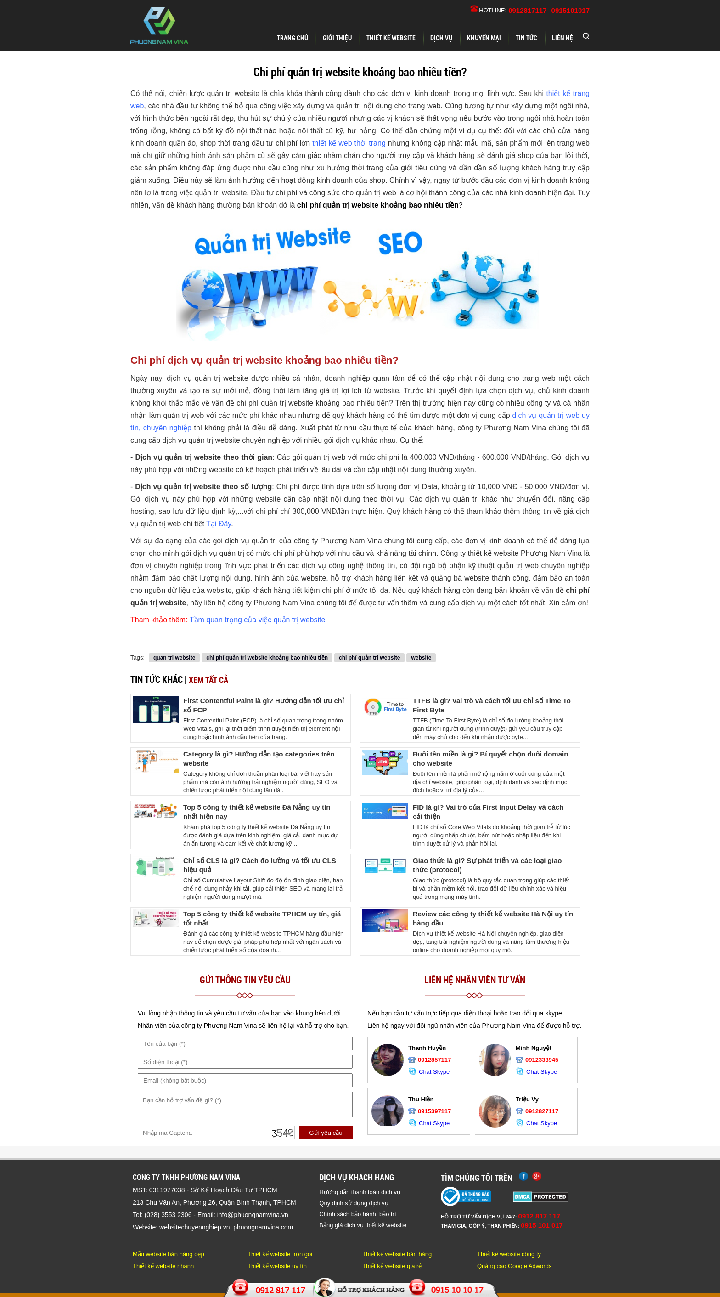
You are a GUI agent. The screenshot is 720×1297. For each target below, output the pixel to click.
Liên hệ (562, 38)
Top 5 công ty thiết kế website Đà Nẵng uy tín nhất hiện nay (256, 811)
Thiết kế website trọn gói (280, 1254)
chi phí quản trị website (369, 657)
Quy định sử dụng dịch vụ (353, 1203)
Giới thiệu (337, 38)
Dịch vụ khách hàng (356, 1177)
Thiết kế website (391, 38)
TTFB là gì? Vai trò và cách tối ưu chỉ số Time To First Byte (492, 705)
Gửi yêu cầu (325, 1132)
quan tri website (174, 657)
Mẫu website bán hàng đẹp (168, 1254)
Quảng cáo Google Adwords (514, 1266)
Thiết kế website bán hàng (397, 1254)
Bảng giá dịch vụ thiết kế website (362, 1225)
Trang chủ (292, 38)
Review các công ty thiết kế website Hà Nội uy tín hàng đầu (493, 918)
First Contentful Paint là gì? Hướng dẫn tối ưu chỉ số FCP (263, 705)
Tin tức (526, 38)
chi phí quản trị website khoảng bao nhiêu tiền (267, 657)
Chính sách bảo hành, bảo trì (357, 1214)
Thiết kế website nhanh (163, 1266)
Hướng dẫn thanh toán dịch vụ (359, 1192)
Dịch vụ (441, 38)
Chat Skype (429, 1071)
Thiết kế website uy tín (277, 1266)
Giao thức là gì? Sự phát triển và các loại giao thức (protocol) (487, 865)
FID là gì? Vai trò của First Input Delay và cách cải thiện (488, 811)
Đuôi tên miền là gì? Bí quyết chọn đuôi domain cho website (490, 758)
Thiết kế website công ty (509, 1254)
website (421, 657)
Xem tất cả (208, 680)
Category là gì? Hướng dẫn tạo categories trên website (258, 758)
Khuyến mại (484, 38)
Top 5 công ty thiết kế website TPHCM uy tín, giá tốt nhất (262, 918)
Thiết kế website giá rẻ (392, 1266)
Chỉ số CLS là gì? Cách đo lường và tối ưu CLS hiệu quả (259, 865)
